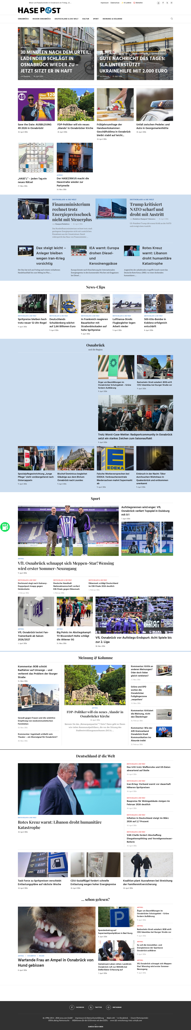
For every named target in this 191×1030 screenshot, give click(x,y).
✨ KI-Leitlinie (126, 3)
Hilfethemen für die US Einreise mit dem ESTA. (90, 1020)
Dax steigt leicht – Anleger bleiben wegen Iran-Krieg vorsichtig (51, 256)
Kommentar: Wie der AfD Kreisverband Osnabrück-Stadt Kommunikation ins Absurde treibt (141, 734)
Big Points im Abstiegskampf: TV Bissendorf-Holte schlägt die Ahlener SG (74, 636)
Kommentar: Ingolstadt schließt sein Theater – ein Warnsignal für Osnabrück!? (37, 736)
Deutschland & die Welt (66, 18)
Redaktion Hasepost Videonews (144, 219)
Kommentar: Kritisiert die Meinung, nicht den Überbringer (142, 714)
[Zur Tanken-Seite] (5, 527)
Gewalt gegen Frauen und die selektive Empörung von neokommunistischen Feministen (36, 721)
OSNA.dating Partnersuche (58, 1020)
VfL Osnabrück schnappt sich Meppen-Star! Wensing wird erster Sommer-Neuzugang (66, 565)
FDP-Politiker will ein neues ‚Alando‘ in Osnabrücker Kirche (75, 126)
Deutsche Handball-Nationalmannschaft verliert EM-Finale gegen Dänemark (66, 586)
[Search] (171, 19)
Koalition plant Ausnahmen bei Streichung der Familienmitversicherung (147, 883)
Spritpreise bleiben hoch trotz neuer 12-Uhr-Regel (32, 321)
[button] (24, 3)
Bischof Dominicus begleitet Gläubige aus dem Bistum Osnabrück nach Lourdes (72, 477)
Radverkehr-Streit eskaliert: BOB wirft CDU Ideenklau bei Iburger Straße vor (154, 384)
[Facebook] (163, 2)
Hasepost (27, 76)
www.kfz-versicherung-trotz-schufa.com (126, 1020)
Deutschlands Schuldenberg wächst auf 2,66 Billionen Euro (62, 323)
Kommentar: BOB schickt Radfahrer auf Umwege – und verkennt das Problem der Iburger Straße (38, 672)
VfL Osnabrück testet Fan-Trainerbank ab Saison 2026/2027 (33, 636)
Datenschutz (115, 3)
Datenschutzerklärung (95, 1018)
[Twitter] (167, 2)
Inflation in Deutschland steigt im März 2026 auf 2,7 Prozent (148, 819)
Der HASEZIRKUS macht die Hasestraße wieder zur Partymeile (73, 182)
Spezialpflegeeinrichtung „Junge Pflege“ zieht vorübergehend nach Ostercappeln (36, 477)
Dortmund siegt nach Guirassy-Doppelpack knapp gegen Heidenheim (32, 586)
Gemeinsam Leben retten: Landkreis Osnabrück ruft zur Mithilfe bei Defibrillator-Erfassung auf (114, 967)
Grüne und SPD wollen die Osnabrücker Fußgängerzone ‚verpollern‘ (139, 693)
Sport (96, 18)
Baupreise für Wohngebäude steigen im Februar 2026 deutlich (148, 802)
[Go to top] (95, 1026)
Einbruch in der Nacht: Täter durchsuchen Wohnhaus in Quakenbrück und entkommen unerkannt (152, 479)
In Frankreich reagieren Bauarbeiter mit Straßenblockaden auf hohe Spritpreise (94, 324)
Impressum (104, 3)
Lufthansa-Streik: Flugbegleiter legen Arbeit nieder (124, 323)
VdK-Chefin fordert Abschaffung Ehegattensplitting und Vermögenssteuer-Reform (150, 838)
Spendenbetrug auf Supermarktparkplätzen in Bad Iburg (115, 932)
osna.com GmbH (66, 1018)
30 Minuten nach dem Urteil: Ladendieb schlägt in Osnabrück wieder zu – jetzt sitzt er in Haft (56, 62)
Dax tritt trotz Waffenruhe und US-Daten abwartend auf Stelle (148, 768)
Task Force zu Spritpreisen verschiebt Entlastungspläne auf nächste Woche (39, 883)
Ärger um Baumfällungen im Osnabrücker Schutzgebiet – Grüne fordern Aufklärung (114, 385)
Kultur (85, 18)
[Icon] (32, 303)
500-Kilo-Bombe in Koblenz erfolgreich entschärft (155, 323)
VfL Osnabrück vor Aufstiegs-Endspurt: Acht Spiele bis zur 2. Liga (134, 640)
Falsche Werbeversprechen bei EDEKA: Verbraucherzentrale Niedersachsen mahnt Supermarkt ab (114, 479)
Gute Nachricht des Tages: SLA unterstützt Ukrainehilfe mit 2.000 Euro (133, 65)
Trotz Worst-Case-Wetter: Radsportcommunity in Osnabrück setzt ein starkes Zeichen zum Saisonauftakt (135, 437)
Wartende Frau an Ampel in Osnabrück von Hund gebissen (56, 963)
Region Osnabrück (42, 18)
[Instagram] (171, 2)
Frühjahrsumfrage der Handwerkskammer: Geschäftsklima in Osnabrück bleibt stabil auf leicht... (114, 130)
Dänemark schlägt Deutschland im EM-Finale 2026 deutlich (103, 585)
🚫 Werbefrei (138, 3)
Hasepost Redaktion (62, 224)
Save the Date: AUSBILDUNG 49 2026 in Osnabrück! (34, 126)
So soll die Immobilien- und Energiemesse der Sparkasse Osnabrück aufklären (150, 948)
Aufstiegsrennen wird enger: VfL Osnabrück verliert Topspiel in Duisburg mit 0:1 (145, 511)
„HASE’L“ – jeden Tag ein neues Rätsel (32, 180)
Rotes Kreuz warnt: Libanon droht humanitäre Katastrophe (157, 256)
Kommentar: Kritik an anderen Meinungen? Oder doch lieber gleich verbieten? (142, 671)
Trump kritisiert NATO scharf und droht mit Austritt (147, 209)
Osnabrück (23, 18)
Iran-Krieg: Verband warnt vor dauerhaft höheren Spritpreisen (149, 785)
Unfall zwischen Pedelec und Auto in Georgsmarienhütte (153, 126)
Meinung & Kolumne (112, 18)
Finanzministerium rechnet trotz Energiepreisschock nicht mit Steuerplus (72, 211)
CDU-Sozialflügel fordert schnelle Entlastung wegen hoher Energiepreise (93, 883)
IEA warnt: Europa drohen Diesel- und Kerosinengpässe (104, 256)
